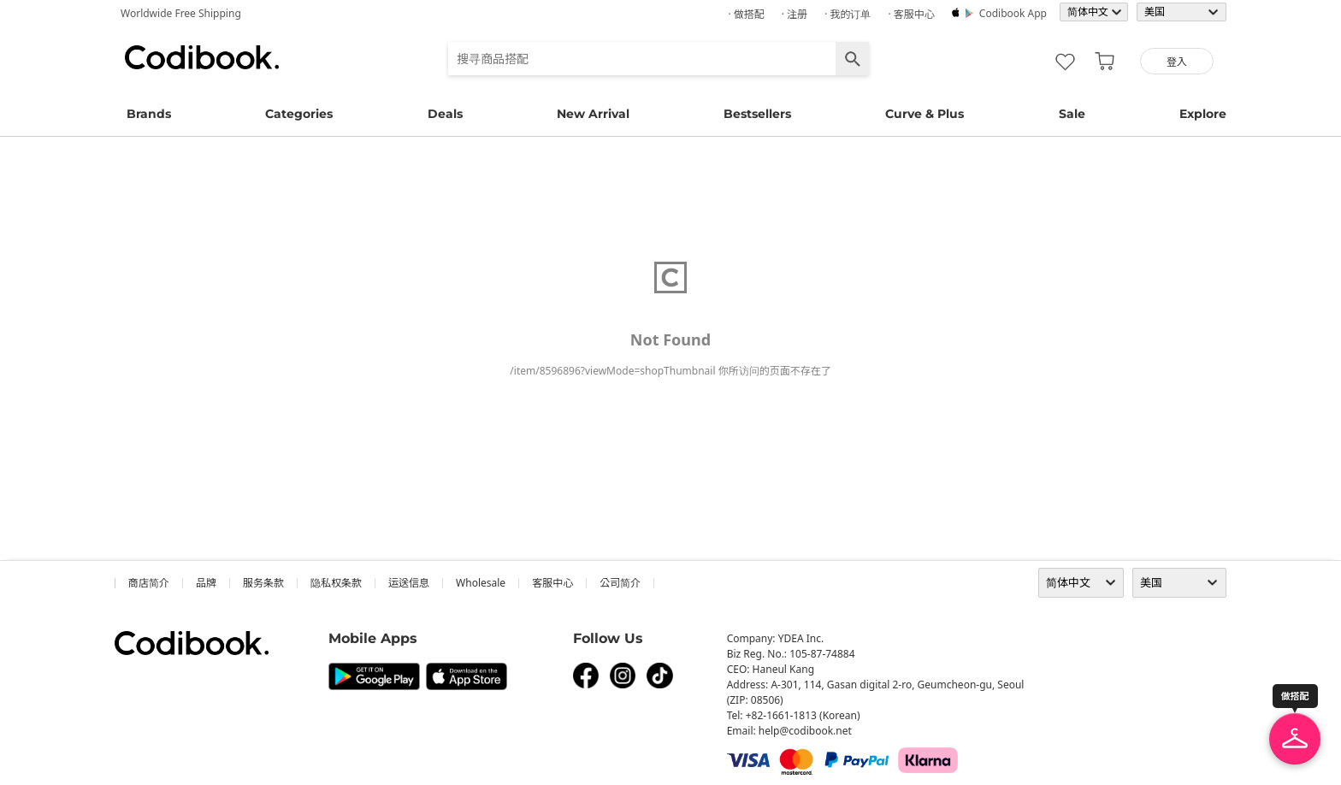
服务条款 (263, 582)
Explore (1202, 113)
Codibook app (1013, 13)
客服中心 (552, 582)
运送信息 (408, 582)
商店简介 (148, 582)
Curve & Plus (924, 113)
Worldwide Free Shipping (181, 13)
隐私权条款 (336, 582)
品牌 (206, 582)
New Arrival (593, 113)
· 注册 (794, 14)
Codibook (202, 57)
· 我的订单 (847, 14)
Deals (445, 113)
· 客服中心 (911, 14)
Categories (299, 113)
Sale (1072, 113)
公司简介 (620, 582)
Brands (149, 113)
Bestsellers (757, 113)
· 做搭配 (746, 14)
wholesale (480, 582)
